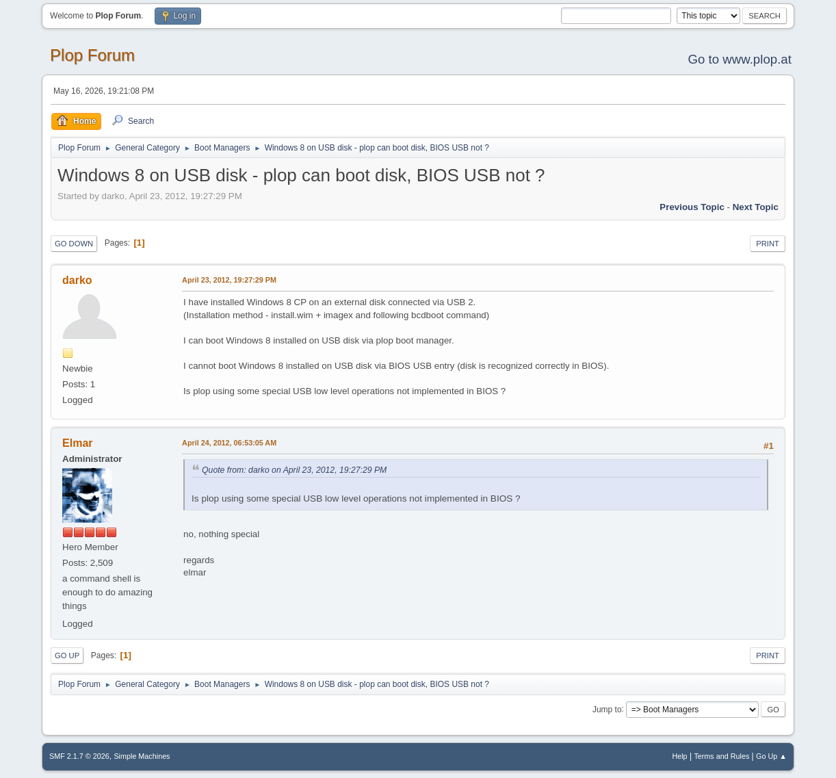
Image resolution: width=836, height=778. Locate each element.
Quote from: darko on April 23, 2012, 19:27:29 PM (294, 470)
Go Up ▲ (771, 756)
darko (77, 280)
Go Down (74, 243)
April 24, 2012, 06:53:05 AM (229, 443)
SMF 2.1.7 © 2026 (79, 756)
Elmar (77, 443)
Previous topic (691, 207)
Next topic (756, 207)
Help (679, 756)
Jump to (607, 709)
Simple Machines (142, 756)
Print (767, 243)
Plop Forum (92, 55)
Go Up (67, 655)
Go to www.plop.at (739, 59)
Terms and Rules (721, 756)
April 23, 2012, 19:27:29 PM (229, 280)
